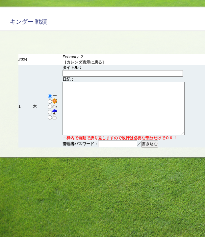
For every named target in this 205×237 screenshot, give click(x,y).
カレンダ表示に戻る (84, 62)
